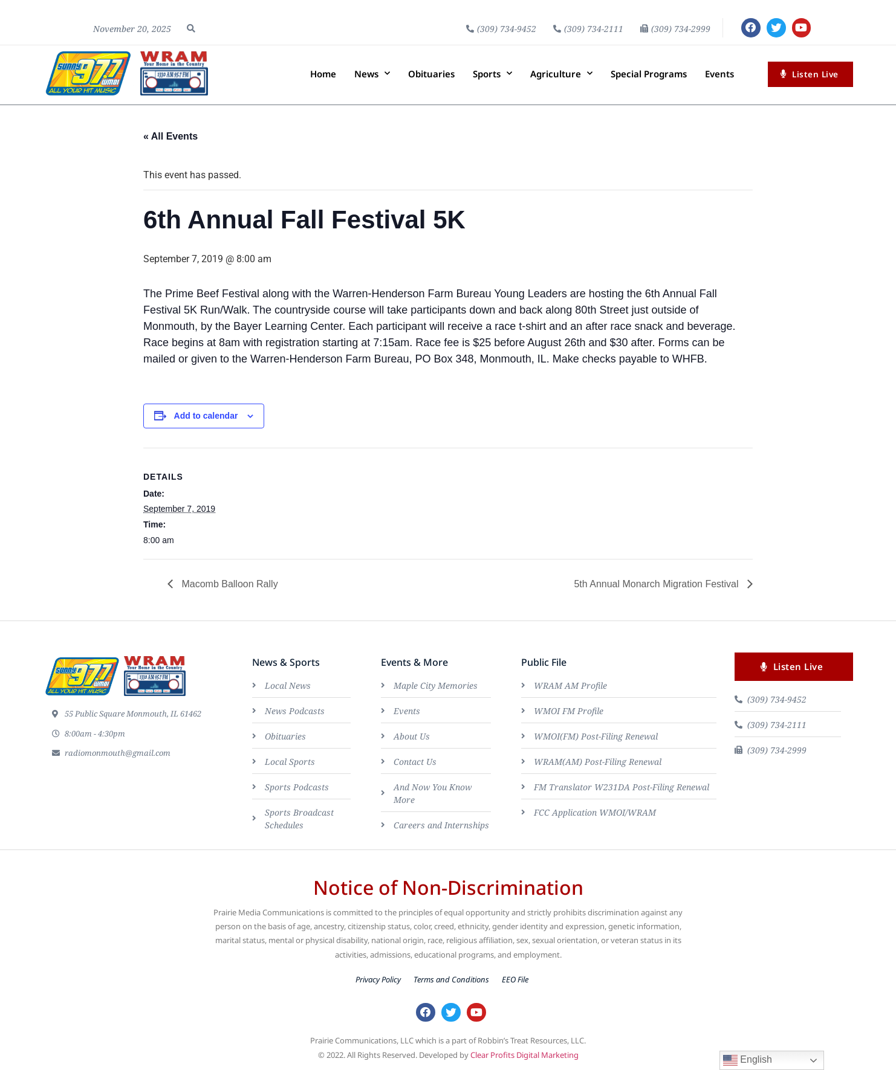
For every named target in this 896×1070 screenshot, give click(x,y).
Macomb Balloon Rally (228, 584)
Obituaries (431, 74)
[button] (191, 28)
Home (323, 74)
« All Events (170, 136)
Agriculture (561, 74)
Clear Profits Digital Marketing (524, 1056)
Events (719, 74)
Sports (492, 74)
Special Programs (649, 74)
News (372, 74)
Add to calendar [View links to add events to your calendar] (206, 416)
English (747, 1060)
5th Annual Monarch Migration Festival (657, 584)
